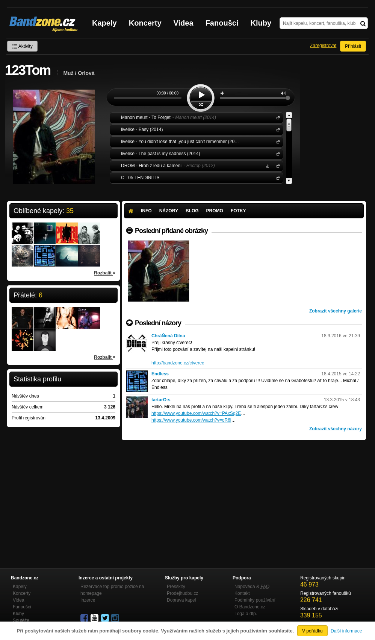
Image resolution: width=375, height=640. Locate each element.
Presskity (176, 586)
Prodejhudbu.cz (182, 593)
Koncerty (145, 23)
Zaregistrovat (323, 45)
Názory (168, 210)
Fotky (238, 210)
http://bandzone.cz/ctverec (177, 363)
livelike (277, 129)
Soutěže (21, 620)
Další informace (346, 631)
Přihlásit (353, 46)
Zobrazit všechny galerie (335, 311)
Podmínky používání (254, 600)
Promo (214, 210)
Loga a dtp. (245, 613)
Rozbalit (104, 272)
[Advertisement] (244, 496)
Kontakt (242, 593)
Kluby (261, 23)
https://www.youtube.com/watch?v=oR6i (191, 420)
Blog (192, 210)
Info (146, 210)
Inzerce (87, 600)
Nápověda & (251, 586)
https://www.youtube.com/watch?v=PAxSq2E (196, 413)
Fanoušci (222, 23)
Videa (184, 23)
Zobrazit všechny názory (335, 428)
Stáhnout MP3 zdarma (267, 165)
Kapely (104, 23)
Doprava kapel (181, 600)
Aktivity (22, 46)
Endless (160, 373)
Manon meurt (277, 117)
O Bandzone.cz (249, 607)
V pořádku (312, 631)
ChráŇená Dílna (168, 335)
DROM (277, 165)
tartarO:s (161, 399)
